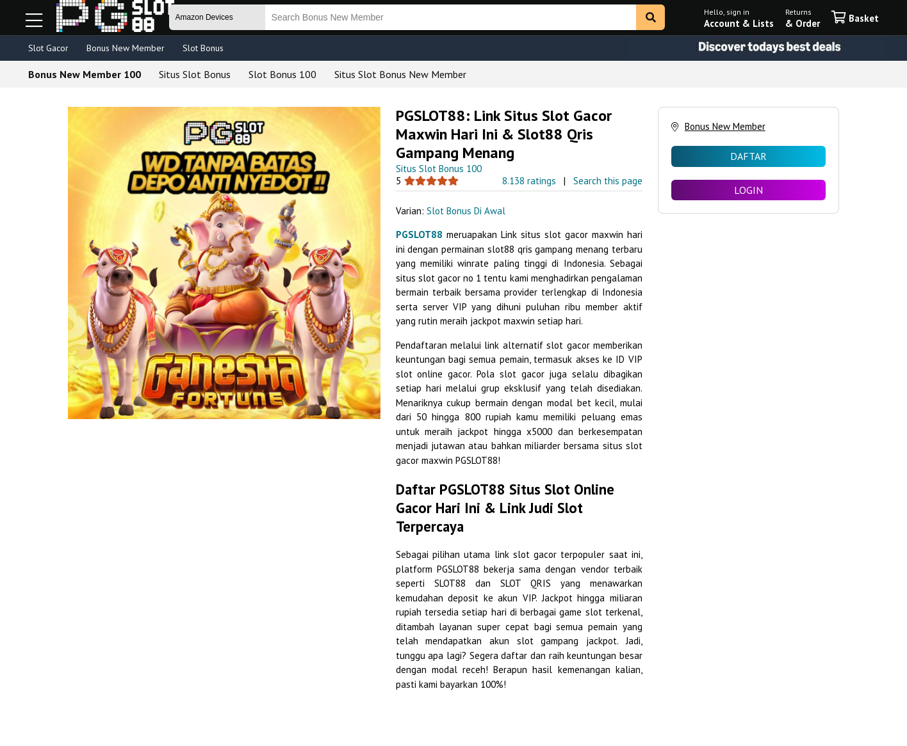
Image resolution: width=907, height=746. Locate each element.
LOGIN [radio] (748, 190)
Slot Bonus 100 (282, 74)
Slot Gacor (48, 48)
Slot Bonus (203, 48)
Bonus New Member (125, 48)
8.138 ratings (529, 181)
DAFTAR (748, 156)
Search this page (607, 181)
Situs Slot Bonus (195, 74)
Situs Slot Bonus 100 (439, 169)
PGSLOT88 (419, 234)
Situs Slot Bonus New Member (400, 74)
